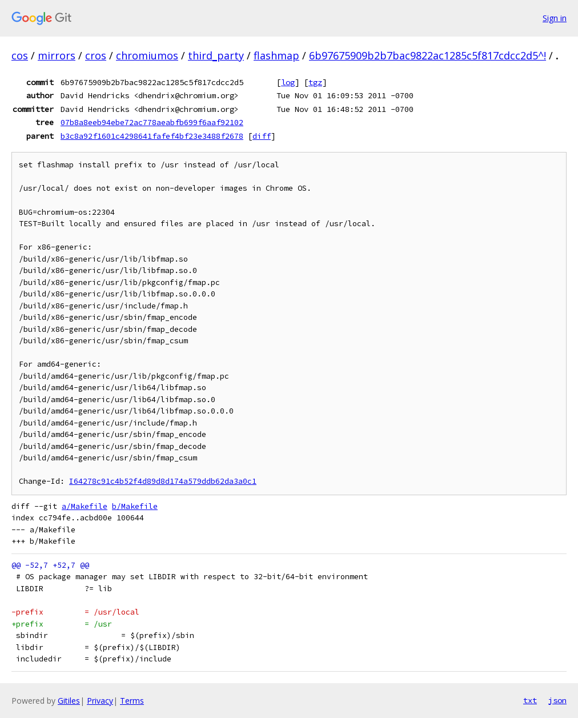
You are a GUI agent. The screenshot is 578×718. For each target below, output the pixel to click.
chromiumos (147, 55)
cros (95, 55)
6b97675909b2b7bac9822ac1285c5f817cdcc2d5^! (427, 55)
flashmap (276, 55)
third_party (216, 55)
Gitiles (69, 700)
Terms (132, 700)
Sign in (555, 18)
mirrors (56, 55)
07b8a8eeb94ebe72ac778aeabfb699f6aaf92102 (152, 122)
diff (261, 136)
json (557, 700)
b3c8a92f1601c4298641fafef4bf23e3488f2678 (152, 136)
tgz (315, 82)
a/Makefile (84, 506)
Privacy (100, 700)
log (288, 82)
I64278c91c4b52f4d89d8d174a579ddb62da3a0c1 (162, 481)
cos (19, 55)
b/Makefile (135, 506)
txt (530, 700)
